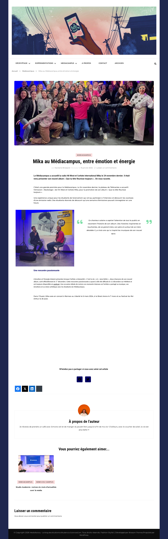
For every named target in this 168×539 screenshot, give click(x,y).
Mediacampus (67, 63)
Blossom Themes (136, 533)
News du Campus (44, 482)
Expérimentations (44, 63)
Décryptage (21, 63)
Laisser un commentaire (106, 168)
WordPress (83, 535)
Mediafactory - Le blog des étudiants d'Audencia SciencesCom (55, 533)
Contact (103, 63)
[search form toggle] (155, 64)
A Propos (86, 63)
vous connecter (30, 516)
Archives (119, 63)
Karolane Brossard (62, 168)
